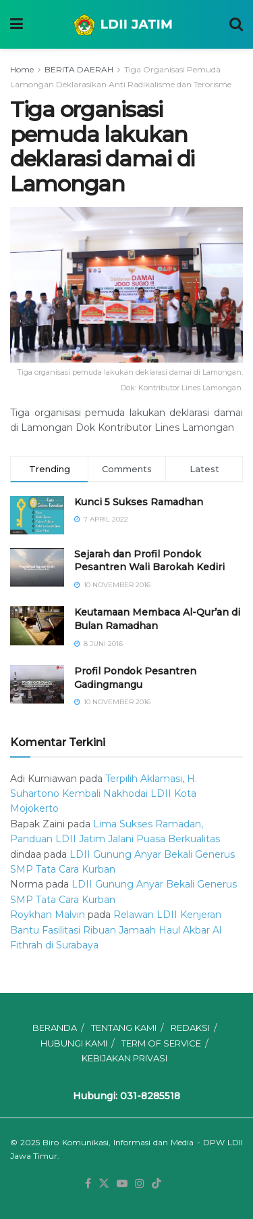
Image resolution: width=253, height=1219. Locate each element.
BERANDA (54, 1027)
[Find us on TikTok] (156, 1183)
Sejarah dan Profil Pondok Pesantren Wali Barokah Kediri (149, 561)
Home (22, 69)
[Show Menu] (16, 24)
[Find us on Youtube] (122, 1183)
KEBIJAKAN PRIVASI (124, 1058)
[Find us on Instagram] (139, 1183)
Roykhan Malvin (47, 914)
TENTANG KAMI (124, 1027)
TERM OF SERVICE (161, 1043)
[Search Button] (236, 24)
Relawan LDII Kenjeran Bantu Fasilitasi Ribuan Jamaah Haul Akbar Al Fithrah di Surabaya (115, 929)
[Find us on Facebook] (88, 1183)
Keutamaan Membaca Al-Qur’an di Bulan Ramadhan (157, 619)
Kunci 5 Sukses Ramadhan (138, 502)
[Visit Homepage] (126, 24)
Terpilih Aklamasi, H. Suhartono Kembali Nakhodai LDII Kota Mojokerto (103, 794)
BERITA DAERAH (79, 69)
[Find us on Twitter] (104, 1183)
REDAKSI (190, 1027)
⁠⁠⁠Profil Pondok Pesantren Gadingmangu (135, 678)
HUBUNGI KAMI (73, 1043)
